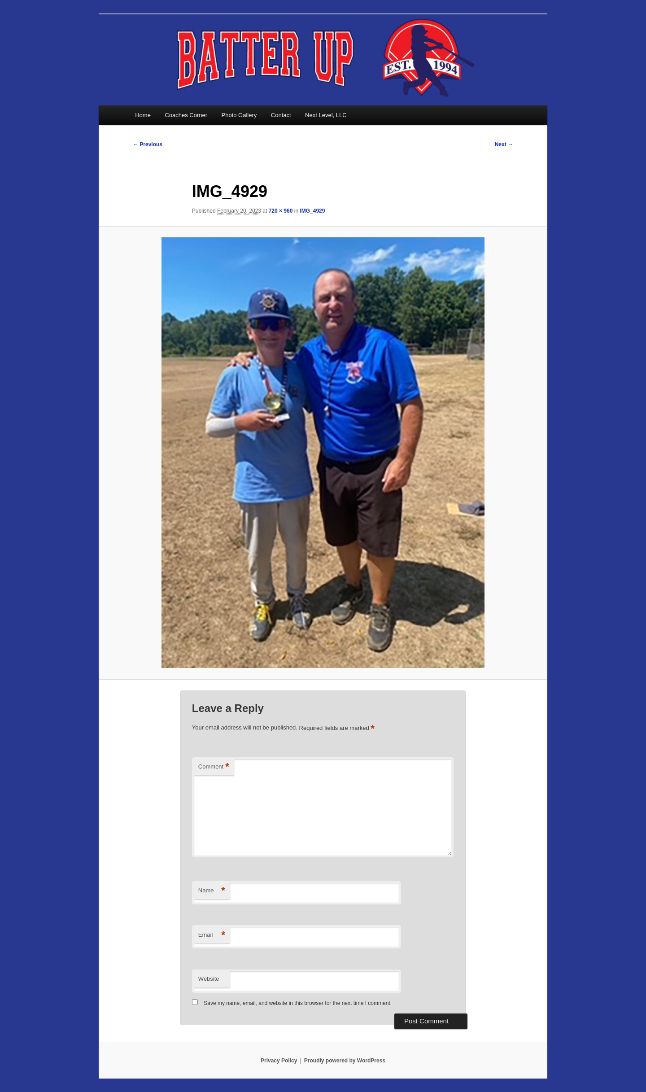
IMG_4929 (312, 211)
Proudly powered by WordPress (344, 1060)
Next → (504, 144)
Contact (281, 115)
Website (208, 978)
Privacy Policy (279, 1060)
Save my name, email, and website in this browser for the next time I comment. (298, 1003)
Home (143, 115)
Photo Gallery (239, 115)
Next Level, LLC (326, 115)
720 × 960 (281, 211)
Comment (213, 766)
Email (211, 935)
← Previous (147, 144)
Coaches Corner (186, 115)
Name (211, 890)
